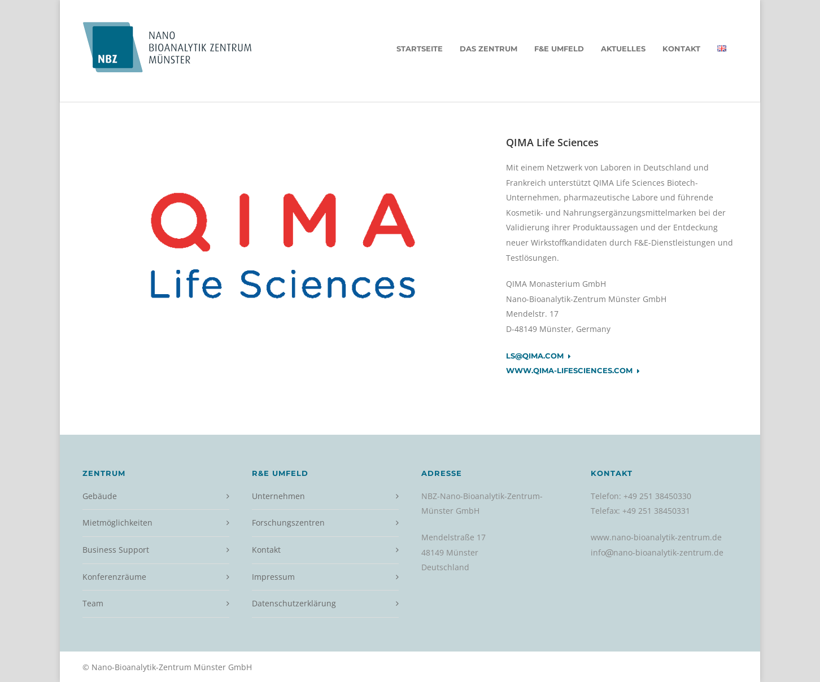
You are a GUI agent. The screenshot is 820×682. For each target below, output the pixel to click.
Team (92, 603)
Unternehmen (278, 496)
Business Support (115, 549)
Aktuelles (623, 48)
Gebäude (99, 496)
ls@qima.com (538, 356)
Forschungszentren (288, 522)
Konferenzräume (114, 576)
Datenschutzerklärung (294, 603)
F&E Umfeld (559, 48)
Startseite (419, 48)
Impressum (273, 576)
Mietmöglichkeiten (117, 522)
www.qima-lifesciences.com (573, 371)
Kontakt (681, 48)
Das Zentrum (488, 48)
